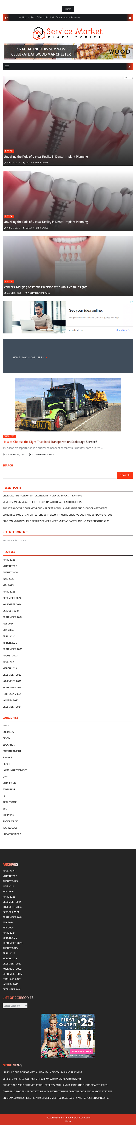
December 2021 (12, 706)
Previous (116, 18)
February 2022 (12, 694)
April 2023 (9, 662)
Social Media (10, 821)
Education (9, 744)
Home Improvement (15, 770)
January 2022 (11, 700)
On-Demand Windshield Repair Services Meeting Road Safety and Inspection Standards (56, 521)
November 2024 (12, 604)
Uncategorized (12, 834)
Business (8, 732)
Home (68, 9)
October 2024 (11, 610)
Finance (7, 757)
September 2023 (12, 649)
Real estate (10, 802)
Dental (9, 216)
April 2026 (9, 559)
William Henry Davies (37, 228)
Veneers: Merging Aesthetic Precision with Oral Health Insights (45, 287)
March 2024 (10, 642)
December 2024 (12, 598)
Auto (5, 725)
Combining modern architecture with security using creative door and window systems (57, 514)
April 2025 (9, 591)
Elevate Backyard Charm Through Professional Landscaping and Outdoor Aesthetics (55, 508)
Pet (5, 796)
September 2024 (12, 617)
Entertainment (12, 751)
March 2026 (10, 566)
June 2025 (8, 579)
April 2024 (9, 636)
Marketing (9, 783)
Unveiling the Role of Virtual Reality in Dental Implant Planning (46, 222)
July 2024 (8, 623)
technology (10, 827)
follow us (129, 17)
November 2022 (12, 681)
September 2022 (12, 687)
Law (5, 776)
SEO (5, 808)
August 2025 (10, 572)
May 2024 (8, 630)
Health (7, 764)
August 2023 (10, 655)
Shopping (8, 815)
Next (131, 77)
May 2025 (8, 585)
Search (129, 67)
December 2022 (12, 674)
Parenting (9, 789)
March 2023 (10, 668)
